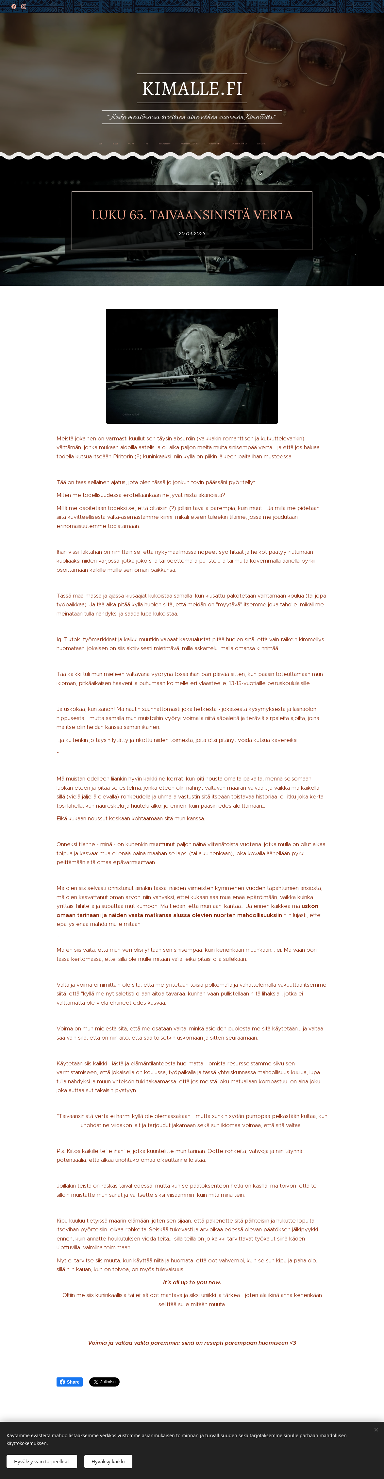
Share (70, 1382)
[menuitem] (147, 144)
